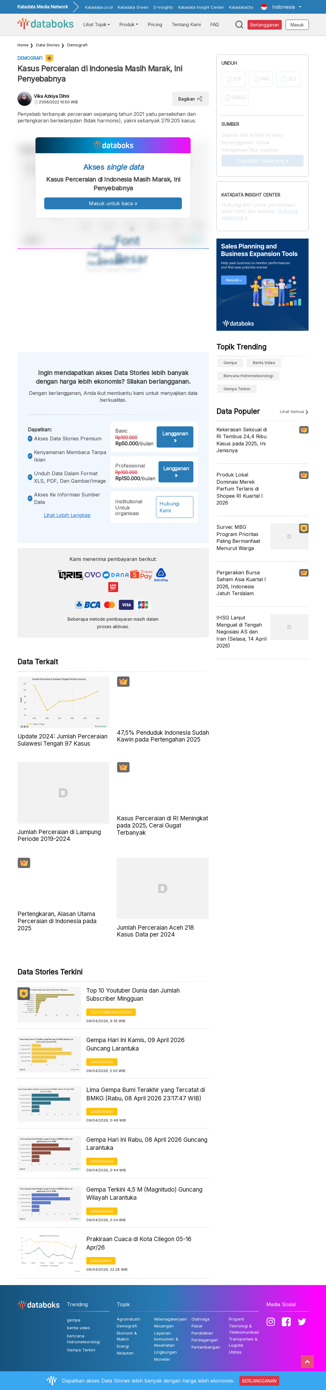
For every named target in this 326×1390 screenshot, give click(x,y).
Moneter (162, 1359)
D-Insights (163, 7)
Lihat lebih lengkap (67, 515)
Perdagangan (204, 1339)
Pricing (155, 24)
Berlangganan (264, 24)
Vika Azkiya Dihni (51, 96)
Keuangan (164, 1325)
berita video (264, 362)
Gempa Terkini (237, 389)
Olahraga (200, 1318)
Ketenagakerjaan (170, 1318)
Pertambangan (205, 1347)
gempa (230, 362)
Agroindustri (128, 1318)
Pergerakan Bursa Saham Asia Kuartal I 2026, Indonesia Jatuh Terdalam (241, 582)
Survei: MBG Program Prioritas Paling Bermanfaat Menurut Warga (238, 537)
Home (23, 44)
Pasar (197, 1325)
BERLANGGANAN (259, 1380)
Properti (236, 1318)
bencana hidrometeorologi (248, 375)
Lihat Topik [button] (94, 24)
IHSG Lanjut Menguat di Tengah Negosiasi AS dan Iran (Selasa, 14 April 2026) (241, 631)
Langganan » (175, 437)
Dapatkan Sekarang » (262, 161)
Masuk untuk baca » (113, 203)
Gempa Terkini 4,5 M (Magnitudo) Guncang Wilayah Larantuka (144, 1194)
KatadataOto (241, 7)
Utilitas (235, 1352)
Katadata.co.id (99, 7)
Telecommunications (111, 1012)
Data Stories (48, 44)
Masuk (297, 24)
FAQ (214, 24)
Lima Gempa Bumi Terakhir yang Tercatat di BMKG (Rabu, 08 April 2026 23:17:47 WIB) (145, 1094)
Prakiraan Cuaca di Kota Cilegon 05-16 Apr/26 (138, 1243)
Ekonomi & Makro (127, 1336)
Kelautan (125, 1352)
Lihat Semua (292, 411)
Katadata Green (133, 7)
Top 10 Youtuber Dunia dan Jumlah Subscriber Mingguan (133, 995)
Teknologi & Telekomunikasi (244, 1329)
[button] (281, 7)
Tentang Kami (186, 24)
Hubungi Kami (169, 507)
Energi (123, 1346)
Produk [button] (127, 24)
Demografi (77, 44)
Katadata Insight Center (201, 7)
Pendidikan (202, 1333)
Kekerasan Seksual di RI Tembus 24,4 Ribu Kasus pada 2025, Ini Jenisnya (241, 439)
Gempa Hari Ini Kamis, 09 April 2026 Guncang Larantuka (135, 1044)
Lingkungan (101, 1062)
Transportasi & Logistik (243, 1342)
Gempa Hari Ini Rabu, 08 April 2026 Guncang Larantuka (146, 1144)
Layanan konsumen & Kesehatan (166, 1339)
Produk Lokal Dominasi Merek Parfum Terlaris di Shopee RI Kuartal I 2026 (239, 489)
